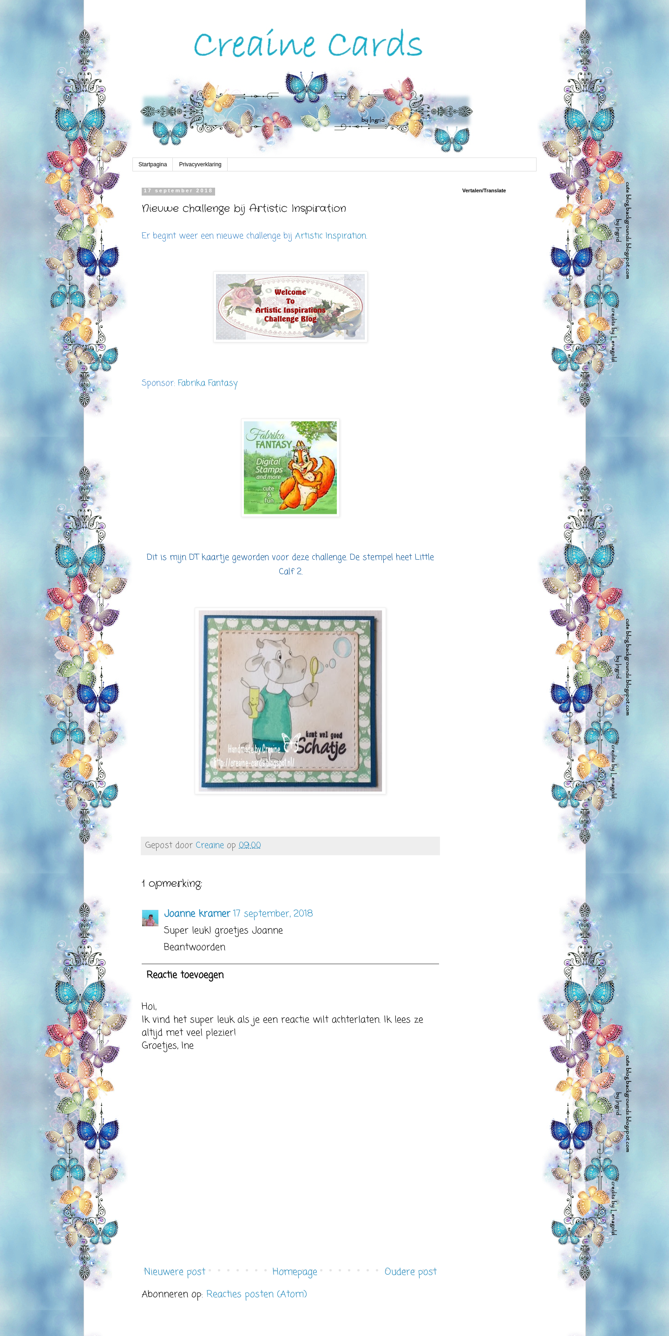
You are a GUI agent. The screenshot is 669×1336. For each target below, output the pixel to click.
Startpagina (152, 164)
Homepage (295, 1272)
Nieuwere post (174, 1272)
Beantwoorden (194, 947)
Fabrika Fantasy (207, 383)
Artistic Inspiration (330, 235)
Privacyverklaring (200, 164)
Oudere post (411, 1272)
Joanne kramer (197, 914)
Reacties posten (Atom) (256, 1294)
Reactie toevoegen (184, 975)
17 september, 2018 (273, 914)
